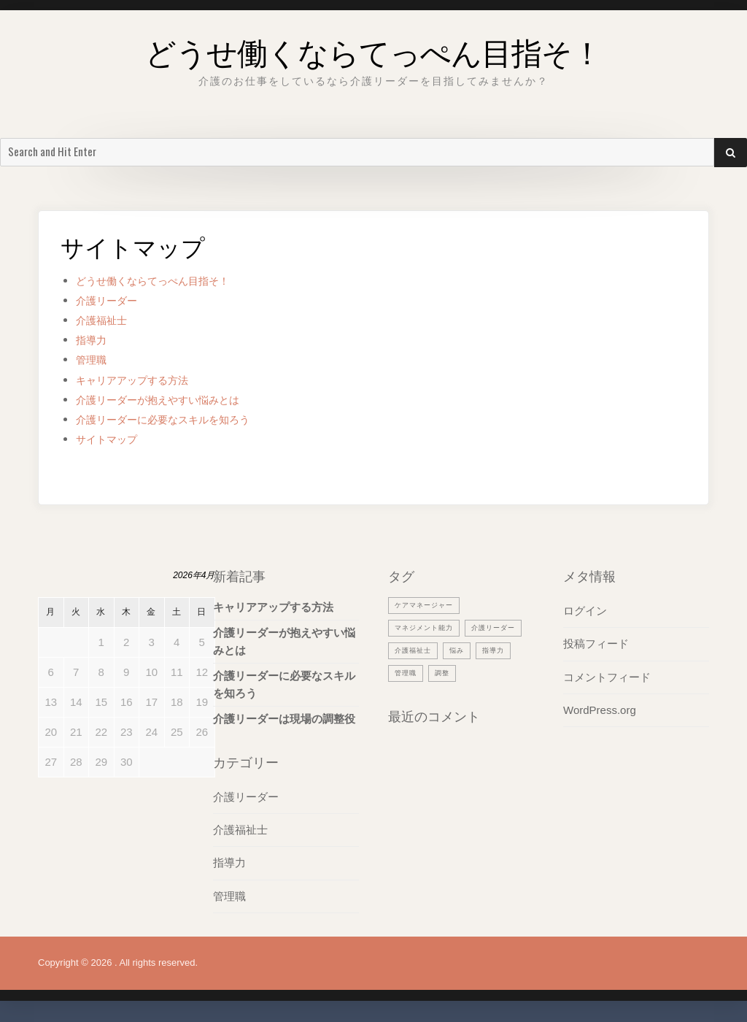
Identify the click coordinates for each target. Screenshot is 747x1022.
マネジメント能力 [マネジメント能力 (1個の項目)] (430, 627)
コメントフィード (607, 676)
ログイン (585, 610)
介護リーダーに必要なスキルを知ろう (181, 419)
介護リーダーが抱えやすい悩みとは (175, 400)
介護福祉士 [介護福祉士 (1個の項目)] (487, 649)
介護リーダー (113, 300)
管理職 (94, 359)
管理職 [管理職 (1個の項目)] (488, 672)
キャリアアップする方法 (144, 380)
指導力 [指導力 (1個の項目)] (443, 672)
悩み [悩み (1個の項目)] (403, 672)
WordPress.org (599, 709)
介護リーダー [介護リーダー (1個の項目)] (421, 649)
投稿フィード (596, 643)
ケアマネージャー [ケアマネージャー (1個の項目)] (430, 604)
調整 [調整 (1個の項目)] (403, 695)
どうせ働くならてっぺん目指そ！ (373, 47)
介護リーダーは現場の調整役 (284, 718)
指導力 (94, 340)
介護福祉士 (107, 320)
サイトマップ (113, 439)
